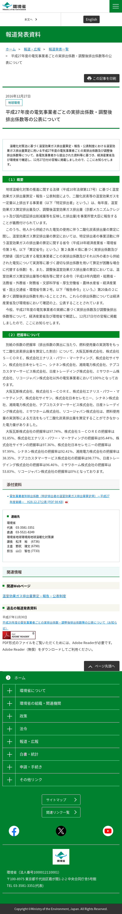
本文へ (28, 19)
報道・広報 (32, 49)
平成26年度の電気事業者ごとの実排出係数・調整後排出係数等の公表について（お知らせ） (60, 625)
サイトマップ (56, 799)
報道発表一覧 (59, 49)
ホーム (11, 49)
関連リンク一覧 (58, 812)
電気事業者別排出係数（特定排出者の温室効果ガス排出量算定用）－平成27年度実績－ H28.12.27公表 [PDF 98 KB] (59, 499)
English (91, 19)
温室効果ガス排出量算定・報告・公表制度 (34, 595)
